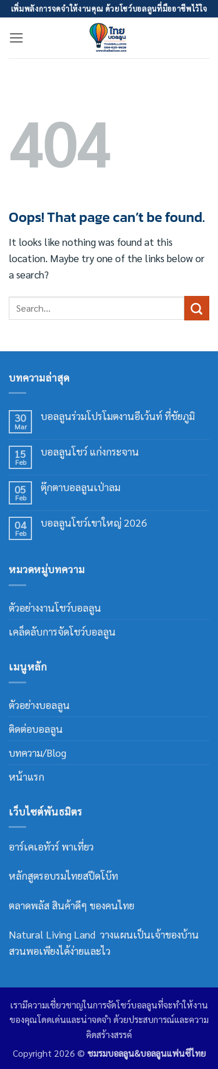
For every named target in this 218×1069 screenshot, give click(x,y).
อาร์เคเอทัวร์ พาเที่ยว (52, 846)
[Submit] (196, 308)
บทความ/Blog (37, 752)
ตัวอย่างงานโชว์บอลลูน (55, 607)
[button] (16, 38)
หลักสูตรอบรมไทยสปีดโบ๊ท (63, 875)
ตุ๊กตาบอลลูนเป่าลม (80, 487)
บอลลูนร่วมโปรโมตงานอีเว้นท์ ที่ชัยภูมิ (118, 416)
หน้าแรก (26, 776)
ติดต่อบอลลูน (36, 728)
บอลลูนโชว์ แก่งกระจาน (90, 452)
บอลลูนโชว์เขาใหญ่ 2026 (94, 523)
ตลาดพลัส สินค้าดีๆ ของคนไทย (71, 905)
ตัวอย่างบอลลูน (39, 704)
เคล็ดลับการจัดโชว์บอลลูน (62, 631)
